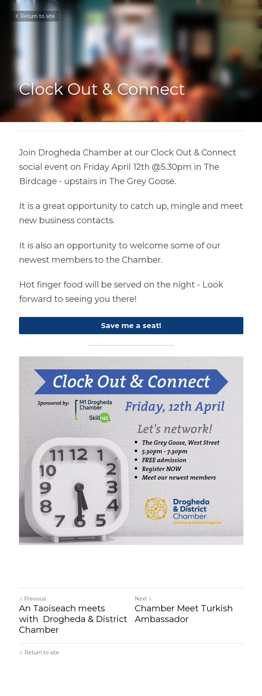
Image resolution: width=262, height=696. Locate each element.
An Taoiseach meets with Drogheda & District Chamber (73, 619)
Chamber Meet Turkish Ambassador (184, 613)
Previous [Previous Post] (32, 598)
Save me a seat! (131, 325)
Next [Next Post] (143, 598)
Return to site (34, 16)
